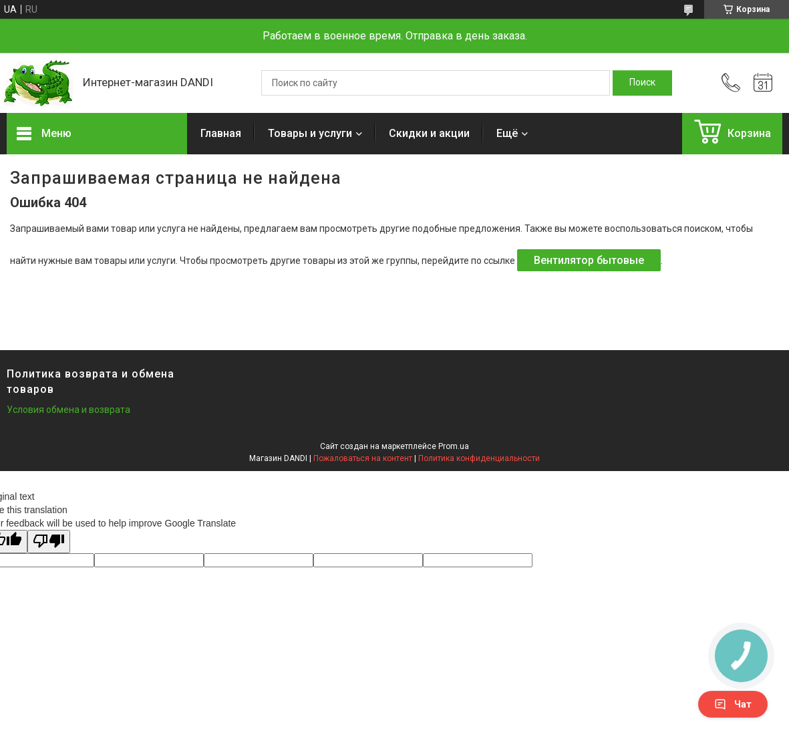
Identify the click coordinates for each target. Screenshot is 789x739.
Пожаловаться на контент (362, 458)
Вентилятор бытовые (589, 260)
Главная (220, 133)
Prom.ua (453, 446)
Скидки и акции (429, 133)
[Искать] (642, 83)
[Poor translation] (48, 541)
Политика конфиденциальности (479, 458)
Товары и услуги (310, 133)
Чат (733, 704)
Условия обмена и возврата (68, 409)
